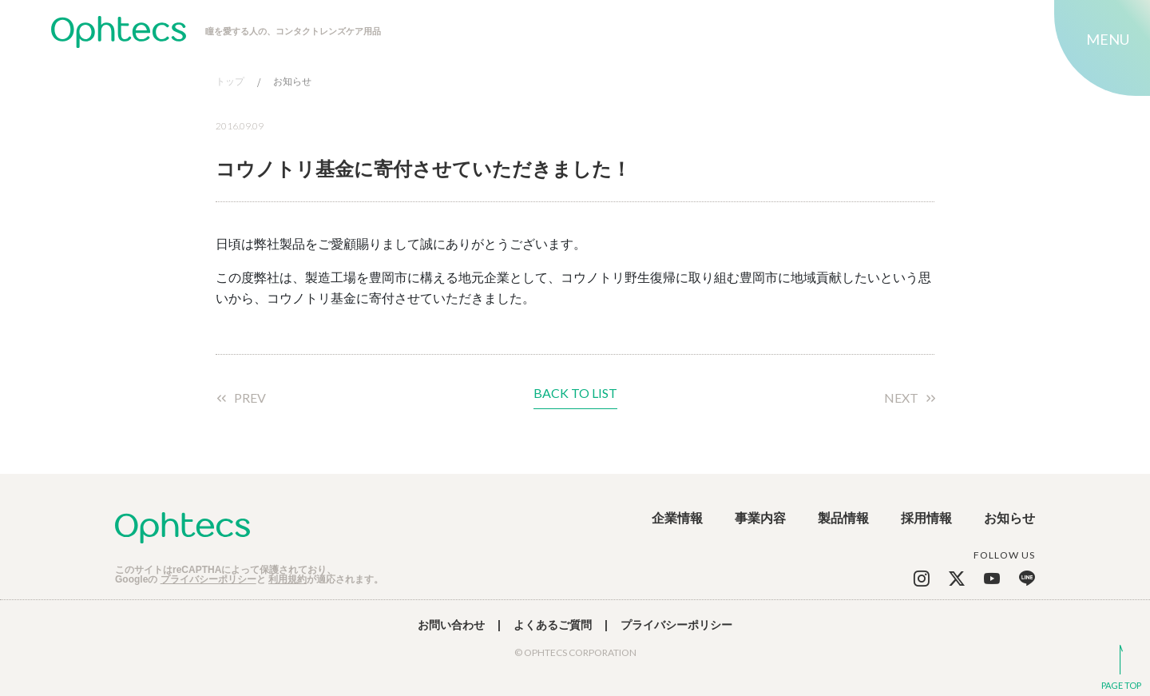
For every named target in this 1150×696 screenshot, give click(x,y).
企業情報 (677, 518)
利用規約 (287, 579)
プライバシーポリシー (208, 579)
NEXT (901, 398)
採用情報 (926, 518)
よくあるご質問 (553, 624)
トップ (230, 82)
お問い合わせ (451, 624)
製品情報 (843, 518)
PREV (250, 398)
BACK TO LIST (575, 393)
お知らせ (292, 82)
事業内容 (760, 518)
